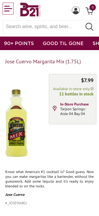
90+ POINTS (19, 43)
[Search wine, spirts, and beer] (44, 27)
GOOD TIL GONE (63, 43)
